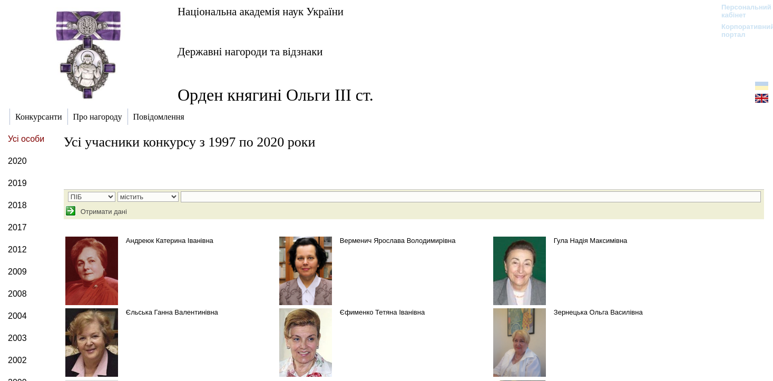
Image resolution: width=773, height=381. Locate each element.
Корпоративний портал (741, 30)
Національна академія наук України (261, 11)
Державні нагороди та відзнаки (250, 51)
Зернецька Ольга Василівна (598, 312)
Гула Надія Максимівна (591, 241)
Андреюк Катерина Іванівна (169, 241)
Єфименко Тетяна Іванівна (382, 312)
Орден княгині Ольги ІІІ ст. (276, 94)
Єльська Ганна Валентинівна (172, 312)
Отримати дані (103, 212)
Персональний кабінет (741, 11)
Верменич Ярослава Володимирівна (398, 241)
